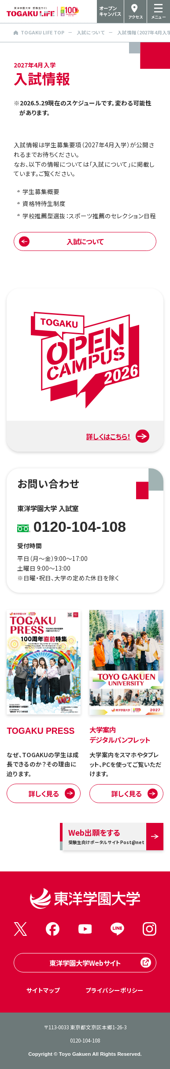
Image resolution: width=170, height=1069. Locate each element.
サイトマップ (43, 990)
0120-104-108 (85, 1040)
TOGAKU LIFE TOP (39, 32)
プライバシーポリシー (114, 990)
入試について (91, 32)
